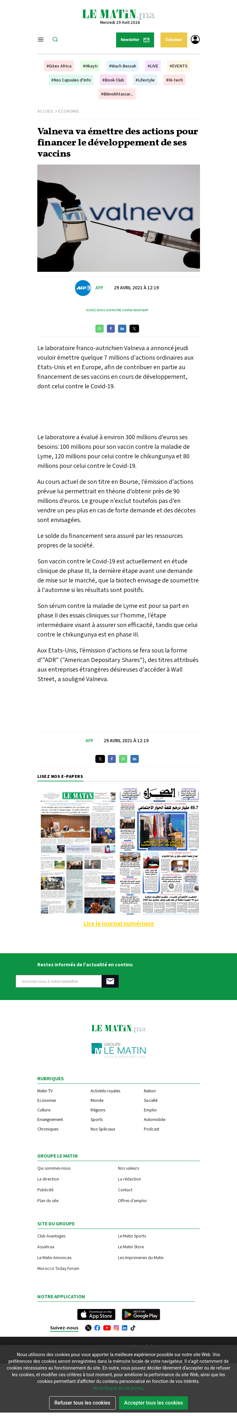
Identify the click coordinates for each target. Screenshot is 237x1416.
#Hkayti (90, 66)
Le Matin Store (131, 1246)
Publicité (45, 1189)
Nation (150, 1091)
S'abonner (173, 40)
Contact (125, 1189)
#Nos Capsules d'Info (71, 80)
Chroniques (47, 1129)
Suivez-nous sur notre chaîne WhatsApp (117, 310)
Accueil (45, 111)
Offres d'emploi (132, 1200)
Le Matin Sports (132, 1235)
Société (151, 1100)
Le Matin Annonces (54, 1257)
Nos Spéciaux (103, 1129)
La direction (48, 1178)
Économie (68, 111)
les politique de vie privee (118, 1388)
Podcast (151, 1129)
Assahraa (45, 1246)
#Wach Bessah (122, 66)
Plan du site (47, 1200)
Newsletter (135, 40)
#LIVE (153, 66)
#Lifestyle (145, 80)
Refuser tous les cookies (83, 1403)
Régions (98, 1110)
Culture (43, 1110)
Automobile (154, 1119)
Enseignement (50, 1119)
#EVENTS (179, 66)
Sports (97, 1119)
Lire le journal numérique (118, 923)
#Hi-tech (174, 80)
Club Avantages (51, 1235)
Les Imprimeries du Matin (141, 1257)
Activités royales (105, 1091)
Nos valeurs (128, 1168)
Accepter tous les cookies (153, 1403)
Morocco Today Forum (58, 1268)
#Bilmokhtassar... (117, 94)
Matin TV (45, 1091)
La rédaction (129, 1178)
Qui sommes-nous (53, 1168)
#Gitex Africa (59, 66)
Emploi (150, 1110)
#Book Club (113, 80)
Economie (46, 1100)
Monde (97, 1100)
